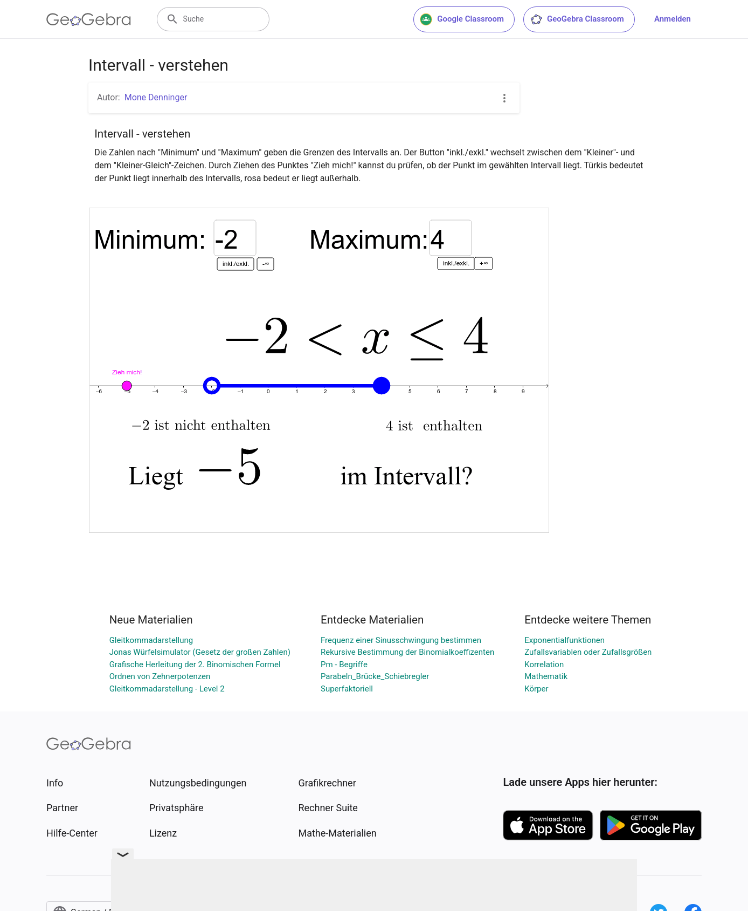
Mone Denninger (156, 97)
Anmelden (672, 19)
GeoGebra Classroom (577, 19)
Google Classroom (462, 19)
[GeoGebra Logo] (88, 19)
